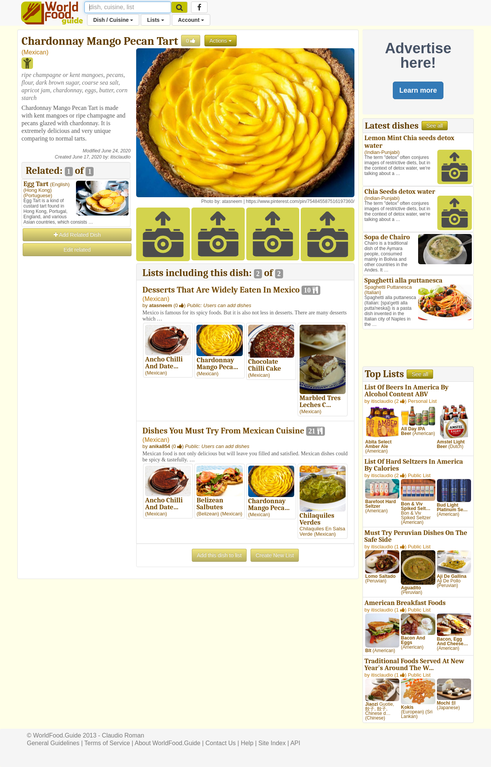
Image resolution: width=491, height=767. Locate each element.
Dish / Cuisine (113, 20)
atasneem (232, 201)
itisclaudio (120, 157)
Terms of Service (107, 743)
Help (247, 743)
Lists (155, 20)
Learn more (418, 90)
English (60, 184)
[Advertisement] (75, 372)
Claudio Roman (123, 735)
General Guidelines (53, 743)
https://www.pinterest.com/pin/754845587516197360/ (300, 201)
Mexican (34, 52)
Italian (372, 292)
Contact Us (220, 743)
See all (435, 126)
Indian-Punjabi (382, 152)
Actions (220, 41)
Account (191, 20)
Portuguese (38, 195)
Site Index (272, 743)
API (295, 743)
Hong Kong (37, 190)
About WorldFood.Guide (167, 743)
